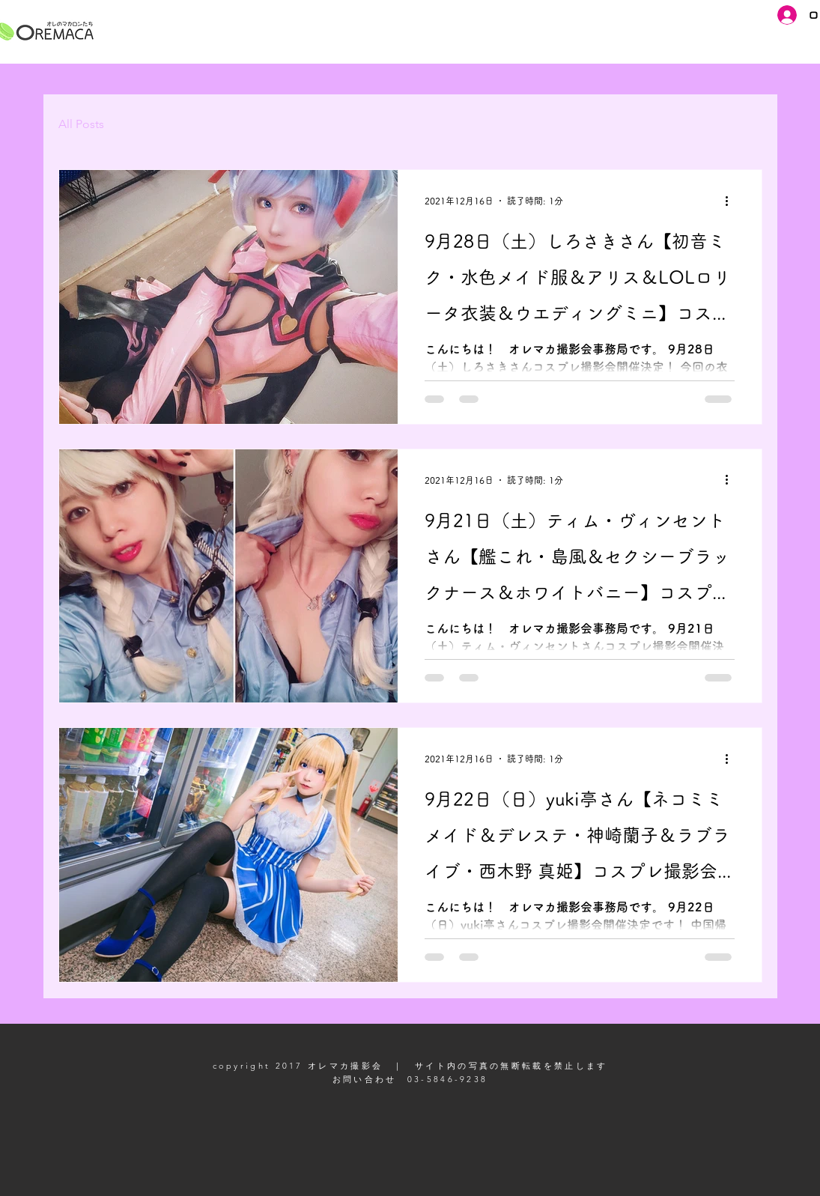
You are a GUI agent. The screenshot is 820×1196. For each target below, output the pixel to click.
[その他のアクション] (732, 201)
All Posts (81, 124)
